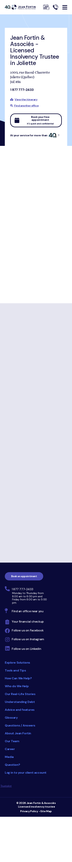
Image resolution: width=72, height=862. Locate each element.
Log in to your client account (25, 773)
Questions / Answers (20, 725)
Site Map (46, 811)
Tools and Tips (15, 670)
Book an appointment (24, 576)
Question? (12, 765)
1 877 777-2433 (21, 90)
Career (10, 749)
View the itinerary (26, 99)
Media (9, 757)
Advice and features (20, 710)
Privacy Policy (29, 811)
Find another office (24, 105)
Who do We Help (17, 686)
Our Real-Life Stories (20, 694)
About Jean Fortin (18, 733)
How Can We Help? (18, 678)
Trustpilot (6, 786)
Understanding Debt (20, 702)
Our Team (12, 741)
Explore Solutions (17, 663)
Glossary (11, 718)
